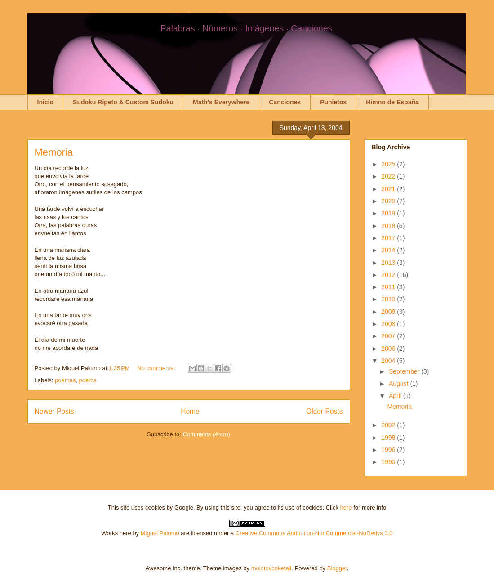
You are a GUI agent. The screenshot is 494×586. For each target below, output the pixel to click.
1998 (389, 437)
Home (190, 411)
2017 (389, 238)
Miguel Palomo (160, 533)
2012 (389, 274)
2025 (389, 164)
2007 (389, 336)
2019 (389, 213)
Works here (116, 533)
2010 (389, 299)
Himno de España (392, 102)
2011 (389, 287)
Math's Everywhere (221, 102)
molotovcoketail (271, 568)
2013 (389, 262)
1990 (389, 461)
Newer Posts (54, 411)
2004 (389, 360)
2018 (389, 225)
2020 (389, 201)
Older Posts (324, 411)
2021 (389, 188)
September (405, 371)
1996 (389, 449)
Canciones (285, 102)
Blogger (337, 568)
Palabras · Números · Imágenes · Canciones (246, 28)
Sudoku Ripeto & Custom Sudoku (123, 102)
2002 (389, 425)
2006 (389, 348)
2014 (389, 250)
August (399, 383)
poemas (65, 380)
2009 (389, 311)
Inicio (45, 102)
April (396, 395)
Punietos (333, 102)
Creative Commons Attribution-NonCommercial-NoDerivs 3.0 (314, 533)
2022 (389, 176)
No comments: (156, 368)
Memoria (54, 152)
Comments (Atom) (206, 434)
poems (88, 380)
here (346, 507)
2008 (389, 323)
